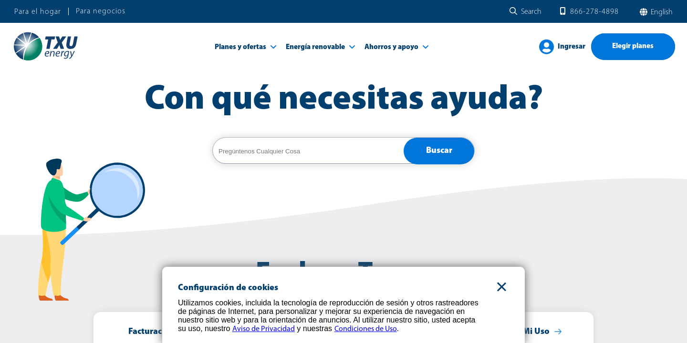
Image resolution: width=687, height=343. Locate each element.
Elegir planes (633, 46)
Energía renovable (315, 47)
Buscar (439, 150)
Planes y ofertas (240, 47)
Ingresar (571, 46)
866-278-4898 (594, 12)
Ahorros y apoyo (391, 47)
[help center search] (308, 151)
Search (531, 12)
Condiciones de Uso (365, 329)
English (661, 12)
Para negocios (100, 11)
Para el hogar (37, 12)
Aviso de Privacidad (263, 329)
